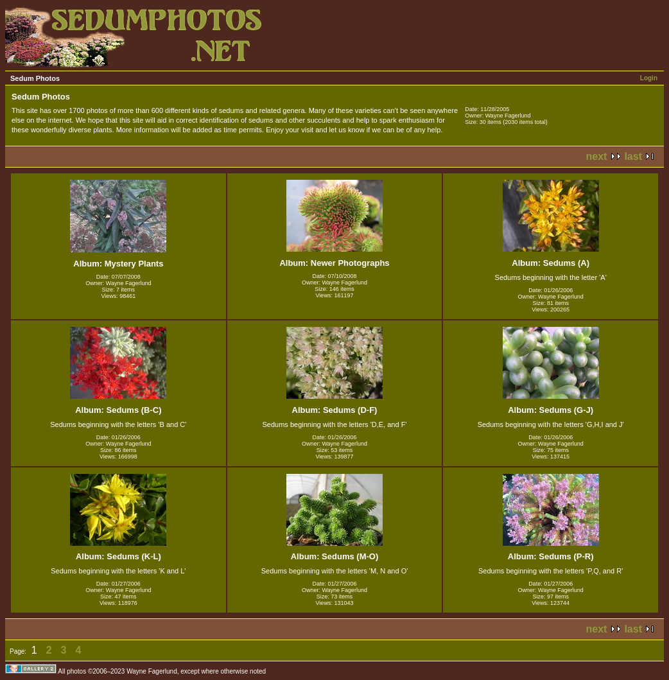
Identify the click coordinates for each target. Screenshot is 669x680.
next (596, 156)
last (633, 156)
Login (648, 78)
